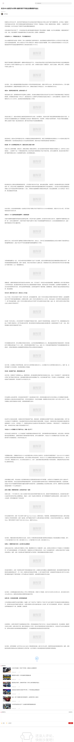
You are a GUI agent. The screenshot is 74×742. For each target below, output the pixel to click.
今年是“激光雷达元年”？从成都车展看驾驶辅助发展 (24, 704)
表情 (4, 723)
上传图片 (10, 723)
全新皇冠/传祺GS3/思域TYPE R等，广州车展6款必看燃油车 (26, 689)
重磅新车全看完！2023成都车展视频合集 (21, 675)
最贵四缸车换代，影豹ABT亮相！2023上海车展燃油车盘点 (25, 682)
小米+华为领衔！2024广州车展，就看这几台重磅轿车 (24, 668)
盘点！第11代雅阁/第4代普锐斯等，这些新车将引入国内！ (25, 697)
